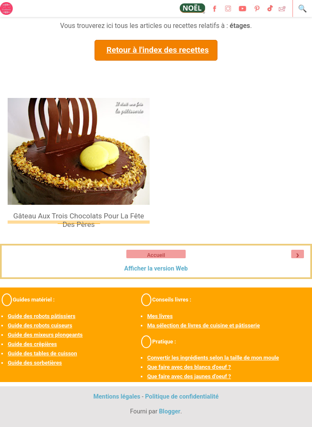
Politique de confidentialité (182, 396)
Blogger (170, 411)
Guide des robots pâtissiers (41, 316)
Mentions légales (116, 396)
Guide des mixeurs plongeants (45, 335)
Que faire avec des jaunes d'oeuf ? (189, 376)
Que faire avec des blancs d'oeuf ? (189, 367)
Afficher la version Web (156, 268)
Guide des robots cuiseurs (40, 325)
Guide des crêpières (32, 344)
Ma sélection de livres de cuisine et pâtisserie (203, 325)
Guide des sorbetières (35, 363)
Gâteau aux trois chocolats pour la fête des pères (78, 220)
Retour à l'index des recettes (157, 50)
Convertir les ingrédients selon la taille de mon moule (213, 357)
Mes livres (160, 316)
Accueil (156, 255)
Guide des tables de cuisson (42, 353)
